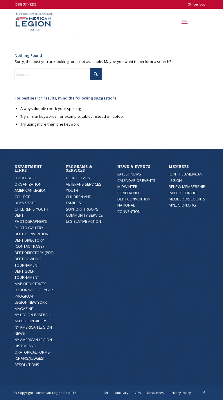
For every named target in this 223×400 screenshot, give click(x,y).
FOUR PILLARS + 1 (81, 177)
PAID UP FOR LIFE (183, 193)
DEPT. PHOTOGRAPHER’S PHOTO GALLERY (31, 221)
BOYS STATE (25, 202)
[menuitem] (196, 4)
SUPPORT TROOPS (82, 209)
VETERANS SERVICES (83, 184)
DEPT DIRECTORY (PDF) (34, 252)
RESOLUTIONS (27, 364)
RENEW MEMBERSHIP (187, 186)
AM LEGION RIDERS (31, 320)
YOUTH (72, 190)
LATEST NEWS (129, 174)
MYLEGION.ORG (182, 205)
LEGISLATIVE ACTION (83, 221)
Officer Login (198, 4)
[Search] (171, 22)
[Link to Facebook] (204, 21)
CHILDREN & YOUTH (31, 209)
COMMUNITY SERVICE (84, 215)
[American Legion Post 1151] (47, 22)
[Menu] (184, 22)
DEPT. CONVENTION (31, 233)
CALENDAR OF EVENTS (136, 180)
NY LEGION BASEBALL (33, 314)
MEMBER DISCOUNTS (187, 199)
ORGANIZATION (28, 184)
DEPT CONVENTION (133, 199)
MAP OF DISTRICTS (30, 283)
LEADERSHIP (25, 177)
